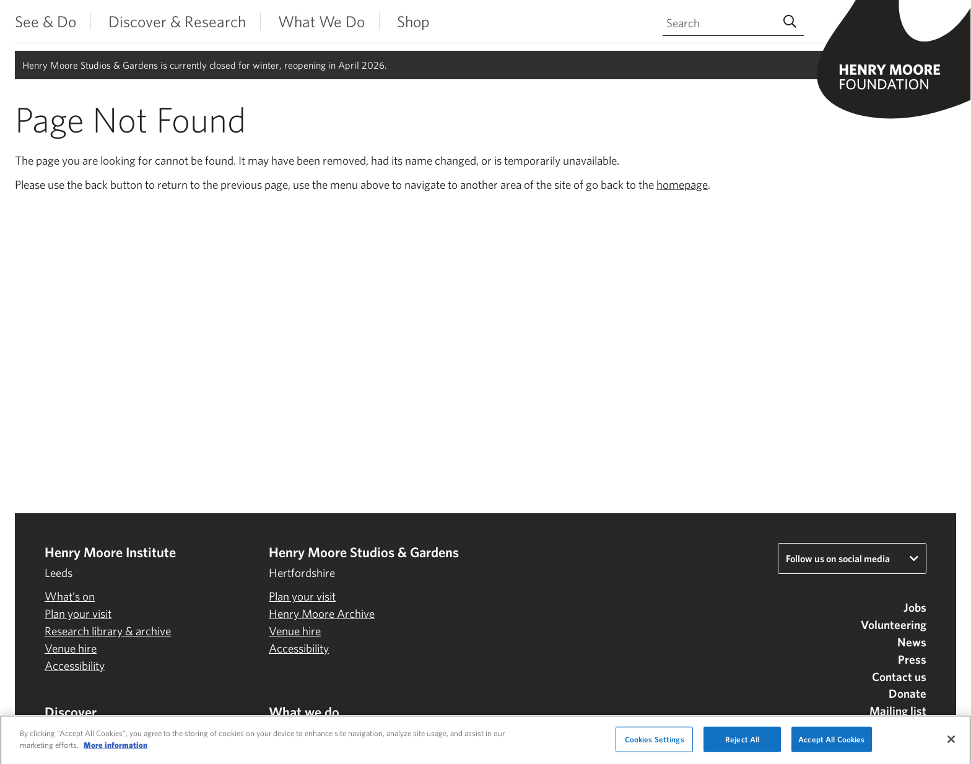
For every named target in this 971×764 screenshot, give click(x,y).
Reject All (742, 742)
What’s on (70, 596)
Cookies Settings (654, 742)
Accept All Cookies (831, 742)
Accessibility (75, 665)
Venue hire (71, 648)
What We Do (321, 21)
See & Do (45, 21)
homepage (682, 184)
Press (912, 659)
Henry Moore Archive (322, 613)
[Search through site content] (733, 23)
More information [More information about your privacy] (115, 748)
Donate (907, 693)
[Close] (951, 742)
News (911, 642)
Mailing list (897, 711)
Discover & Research (177, 21)
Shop (413, 21)
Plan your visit (78, 613)
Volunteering (893, 625)
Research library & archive (108, 631)
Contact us (899, 677)
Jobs (915, 607)
